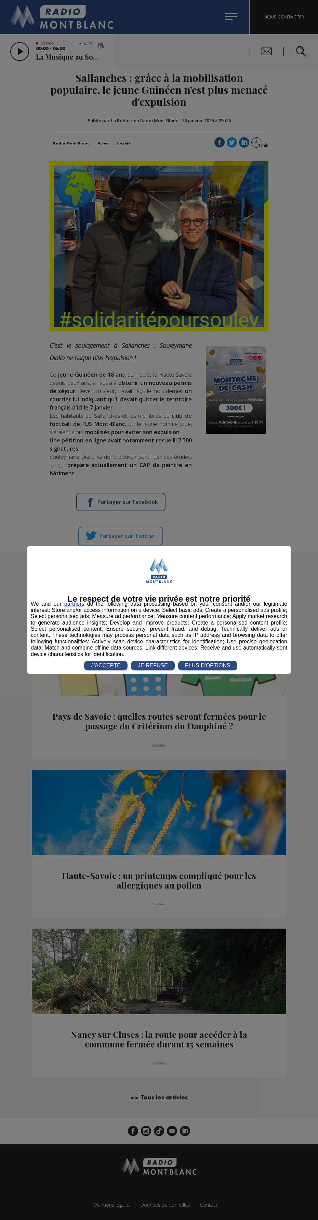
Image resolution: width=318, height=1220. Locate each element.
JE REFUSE (153, 665)
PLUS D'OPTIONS (207, 665)
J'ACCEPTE (106, 665)
